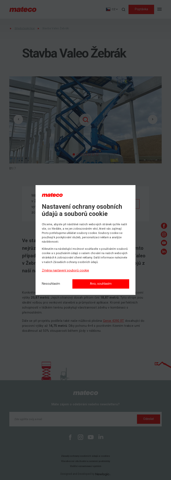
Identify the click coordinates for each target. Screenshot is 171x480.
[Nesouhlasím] (51, 284)
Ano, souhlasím (101, 284)
